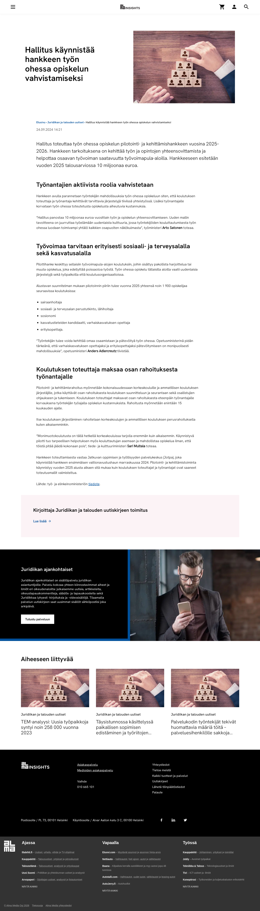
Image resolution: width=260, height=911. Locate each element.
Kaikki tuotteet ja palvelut (170, 776)
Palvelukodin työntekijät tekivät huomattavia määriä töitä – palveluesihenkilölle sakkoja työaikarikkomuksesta (203, 730)
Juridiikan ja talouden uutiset (65, 122)
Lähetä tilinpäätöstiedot (168, 787)
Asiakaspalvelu (87, 765)
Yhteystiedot (160, 765)
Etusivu (40, 122)
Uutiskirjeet (160, 781)
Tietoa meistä (161, 770)
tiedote (94, 484)
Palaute (157, 792)
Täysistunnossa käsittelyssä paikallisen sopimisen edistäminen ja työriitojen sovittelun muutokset (124, 730)
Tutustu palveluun (37, 619)
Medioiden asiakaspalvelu (95, 770)
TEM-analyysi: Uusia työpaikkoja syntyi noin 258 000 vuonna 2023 (54, 727)
